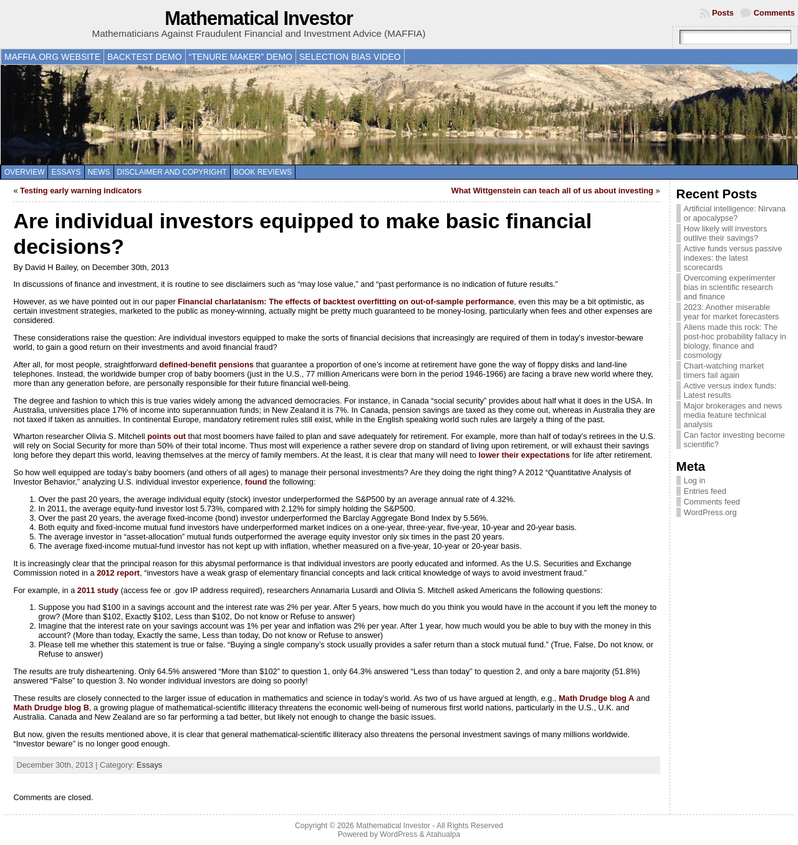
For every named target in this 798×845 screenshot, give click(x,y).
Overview (24, 172)
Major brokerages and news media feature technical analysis (733, 415)
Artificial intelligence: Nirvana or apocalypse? (735, 213)
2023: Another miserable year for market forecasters (731, 311)
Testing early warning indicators (81, 190)
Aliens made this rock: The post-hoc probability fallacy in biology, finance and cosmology (735, 341)
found (256, 481)
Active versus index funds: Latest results (730, 390)
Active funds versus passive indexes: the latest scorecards (733, 258)
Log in (695, 480)
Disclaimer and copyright (172, 172)
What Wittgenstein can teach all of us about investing (552, 190)
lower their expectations (524, 455)
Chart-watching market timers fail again (724, 370)
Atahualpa (443, 834)
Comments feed (712, 501)
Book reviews (263, 172)
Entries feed (705, 491)
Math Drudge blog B (51, 707)
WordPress (398, 834)
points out (166, 436)
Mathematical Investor (259, 18)
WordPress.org (710, 512)
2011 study (97, 590)
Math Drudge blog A (596, 698)
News (99, 172)
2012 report (118, 572)
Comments (774, 12)
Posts (723, 12)
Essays (65, 172)
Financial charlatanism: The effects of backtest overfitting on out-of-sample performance (346, 301)
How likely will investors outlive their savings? (725, 233)
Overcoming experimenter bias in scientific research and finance (730, 287)
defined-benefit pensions (206, 364)
